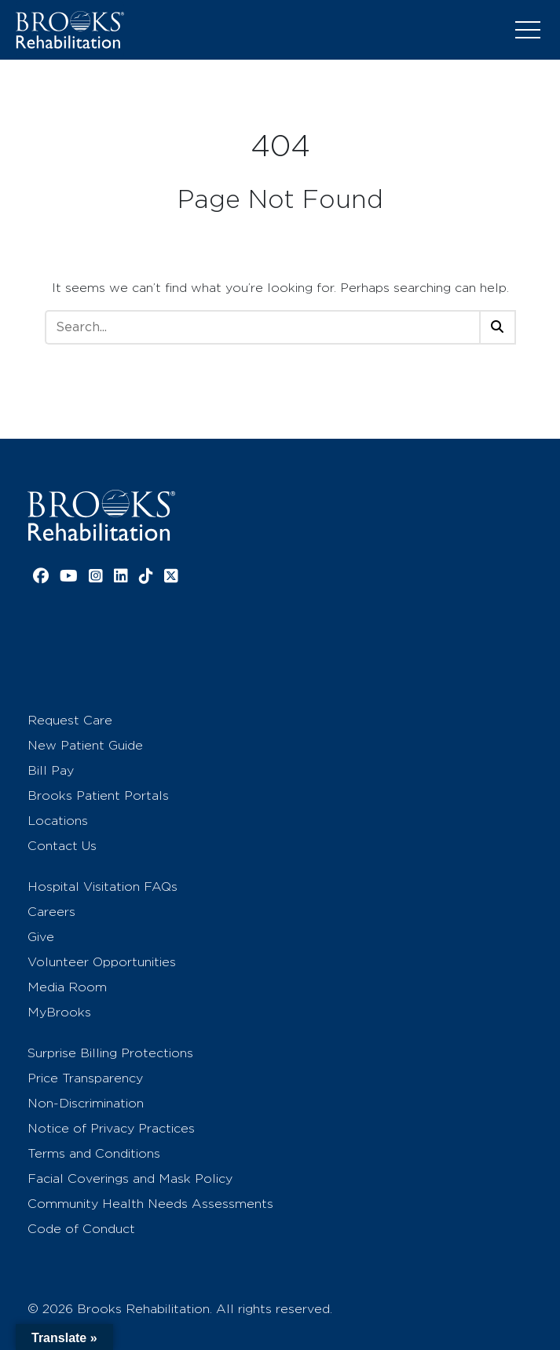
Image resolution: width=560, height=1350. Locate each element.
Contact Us (62, 845)
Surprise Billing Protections (110, 1053)
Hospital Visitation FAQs (102, 886)
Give (40, 936)
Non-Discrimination (85, 1103)
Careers (51, 911)
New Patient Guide (85, 745)
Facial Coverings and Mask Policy (129, 1178)
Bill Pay (50, 770)
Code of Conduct (81, 1228)
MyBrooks (59, 1012)
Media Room (67, 987)
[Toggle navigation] (527, 29)
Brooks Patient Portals (98, 795)
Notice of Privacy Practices (111, 1128)
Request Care (69, 720)
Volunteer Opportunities (101, 962)
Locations (57, 820)
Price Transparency (85, 1078)
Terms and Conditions (93, 1153)
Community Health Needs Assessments (150, 1203)
